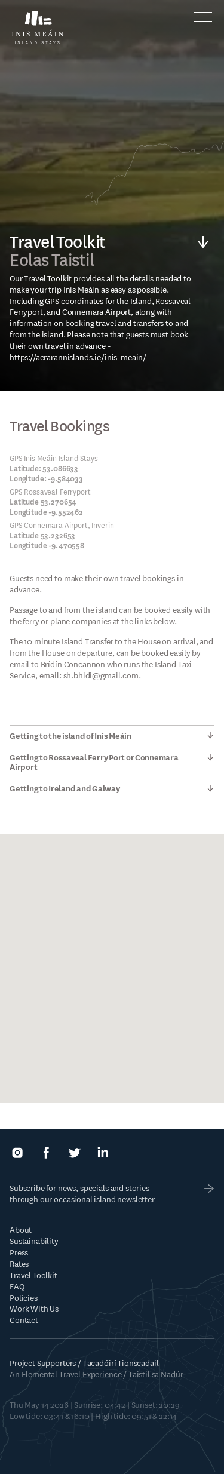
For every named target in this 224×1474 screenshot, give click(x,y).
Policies (24, 1298)
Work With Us (34, 1309)
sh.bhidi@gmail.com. (102, 676)
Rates (19, 1264)
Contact (24, 1320)
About (21, 1230)
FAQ (17, 1287)
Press (19, 1253)
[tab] (112, 736)
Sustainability (34, 1241)
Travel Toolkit (33, 1275)
